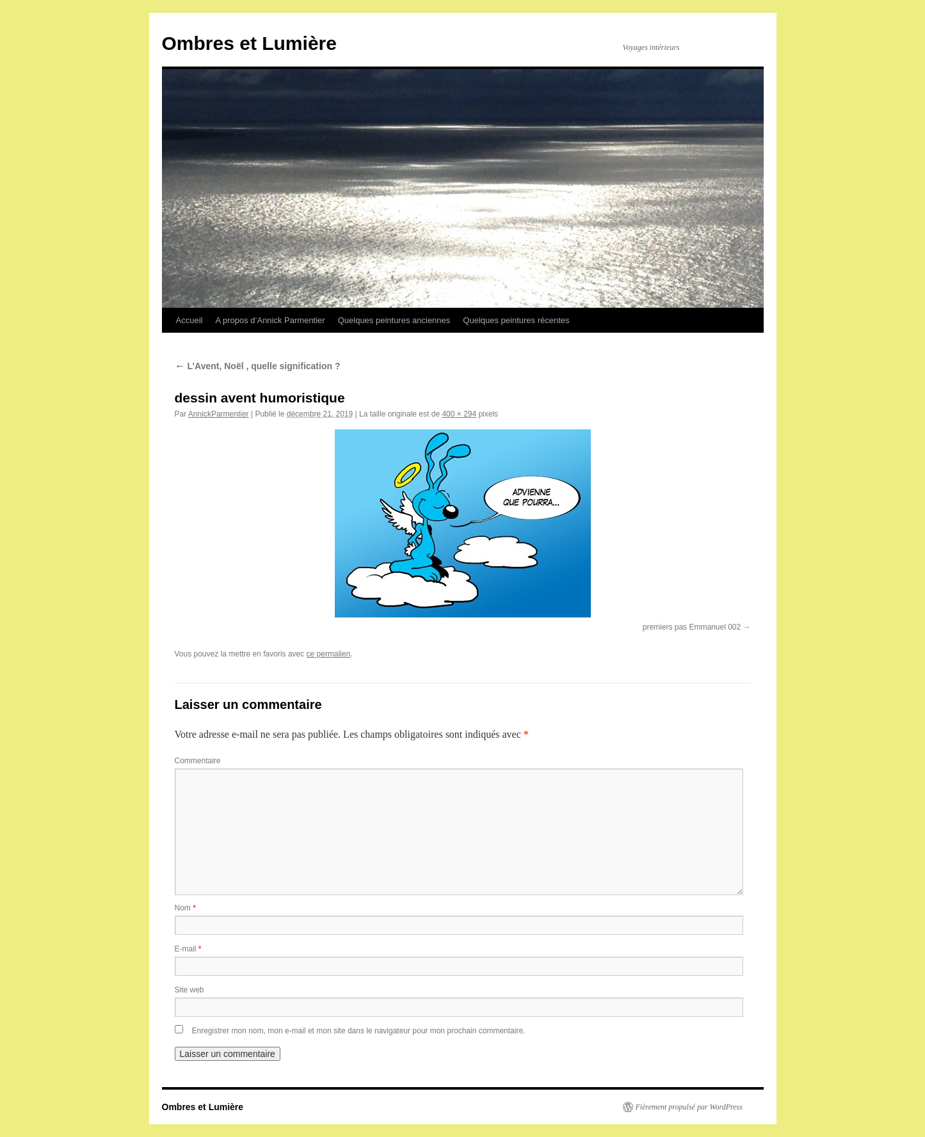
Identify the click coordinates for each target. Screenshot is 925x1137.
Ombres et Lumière (249, 43)
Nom (185, 907)
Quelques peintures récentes (516, 320)
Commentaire (198, 760)
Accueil (189, 320)
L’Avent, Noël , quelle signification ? (258, 366)
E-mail (188, 948)
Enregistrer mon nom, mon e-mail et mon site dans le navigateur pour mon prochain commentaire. (359, 1030)
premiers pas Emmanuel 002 (692, 627)
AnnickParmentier (218, 413)
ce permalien (329, 653)
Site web (189, 989)
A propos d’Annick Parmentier (270, 320)
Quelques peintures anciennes (394, 320)
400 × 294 (459, 413)
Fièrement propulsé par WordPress (689, 1106)
